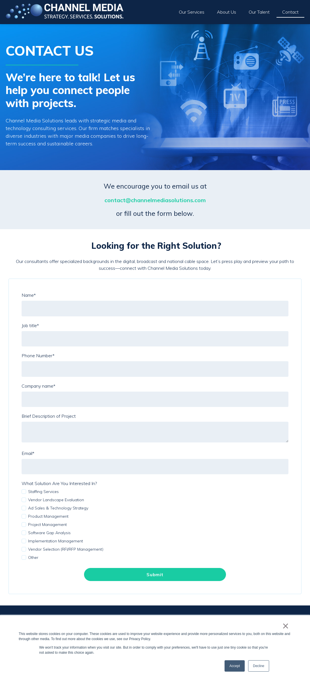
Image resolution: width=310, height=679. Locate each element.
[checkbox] (155, 524)
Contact (290, 12)
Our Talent (259, 12)
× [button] (285, 625)
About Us (226, 12)
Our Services (191, 12)
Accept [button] (234, 666)
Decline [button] (258, 666)
